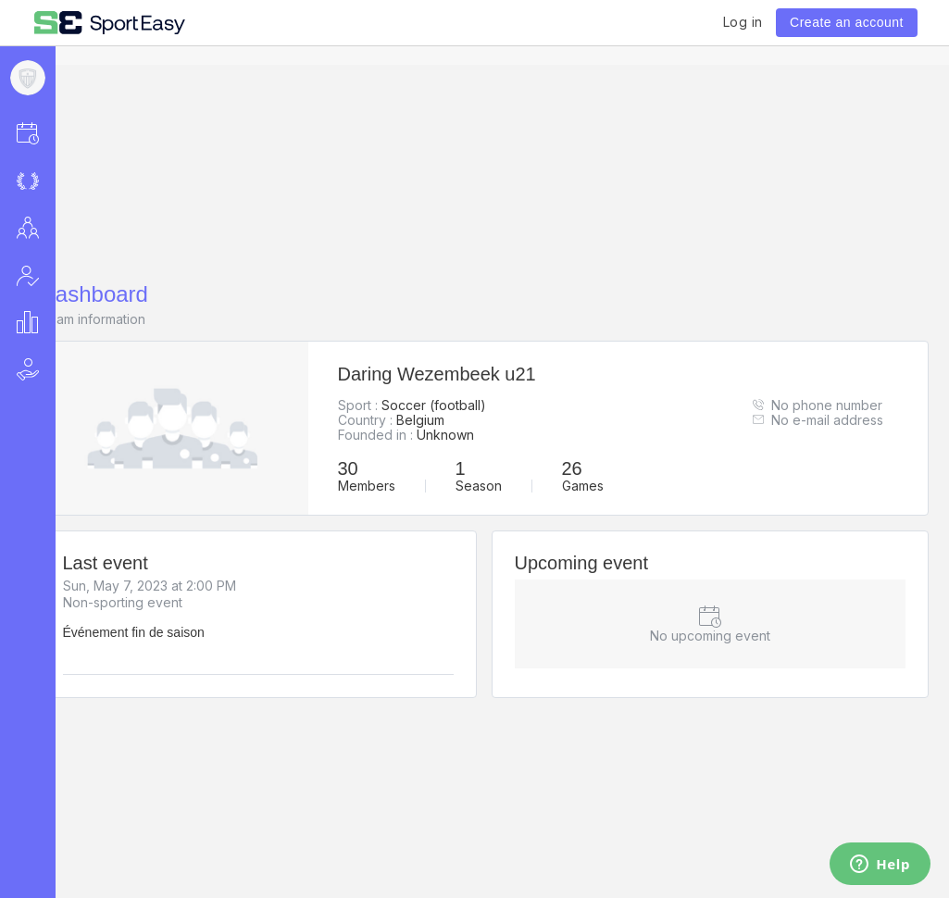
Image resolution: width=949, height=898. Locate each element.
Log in (743, 22)
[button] (52, 132)
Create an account (847, 22)
